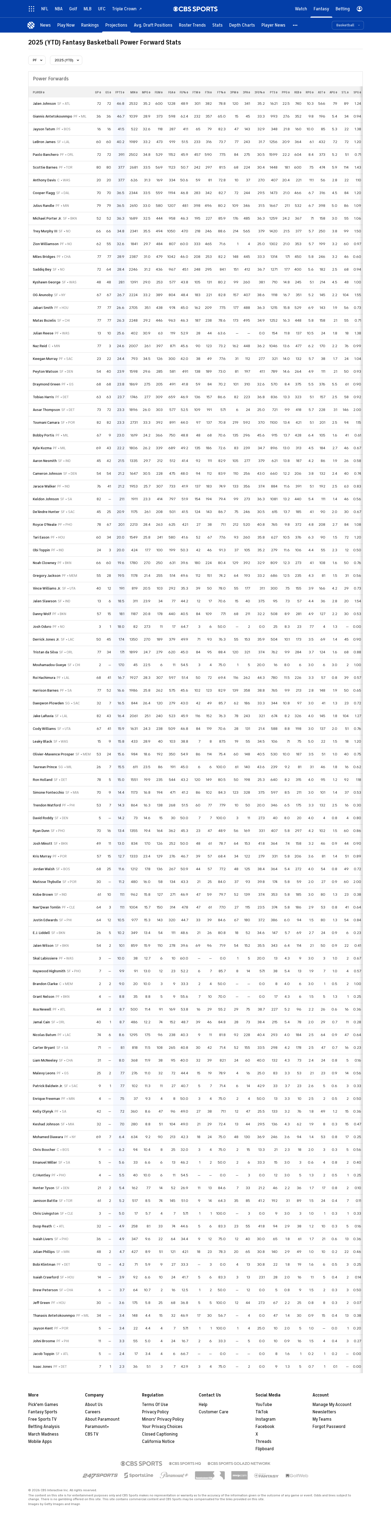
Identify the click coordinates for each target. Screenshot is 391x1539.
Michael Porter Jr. (47, 218)
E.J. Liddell (41, 932)
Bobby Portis (43, 435)
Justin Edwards (45, 920)
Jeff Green (41, 1302)
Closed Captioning (160, 1434)
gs (108, 92)
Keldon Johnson (46, 499)
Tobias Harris (43, 397)
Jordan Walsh (44, 869)
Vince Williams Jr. (47, 588)
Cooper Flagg (44, 193)
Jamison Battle (45, 1200)
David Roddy (43, 818)
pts (274, 92)
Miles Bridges (44, 256)
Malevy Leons (44, 1073)
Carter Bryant (44, 1047)
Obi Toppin (41, 550)
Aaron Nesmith (45, 460)
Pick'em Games (43, 1404)
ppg (286, 92)
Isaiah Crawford (46, 1277)
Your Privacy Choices (162, 1426)
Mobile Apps (40, 1441)
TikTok (262, 1412)
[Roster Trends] (192, 25)
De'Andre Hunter (46, 511)
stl (345, 92)
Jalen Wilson (43, 945)
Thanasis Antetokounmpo (54, 1315)
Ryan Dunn (41, 830)
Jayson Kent (43, 1328)
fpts (119, 92)
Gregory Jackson (47, 575)
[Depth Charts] (242, 25)
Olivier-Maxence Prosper (53, 754)
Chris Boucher (44, 1149)
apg (333, 92)
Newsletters (324, 1412)
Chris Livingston (46, 1213)
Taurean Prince (45, 767)
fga (171, 92)
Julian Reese (43, 333)
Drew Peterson (45, 1290)
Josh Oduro (42, 626)
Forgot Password (329, 1426)
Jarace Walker (44, 486)
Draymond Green (46, 384)
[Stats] (217, 25)
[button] (295, 25)
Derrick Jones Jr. (46, 639)
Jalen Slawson (44, 601)
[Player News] (273, 25)
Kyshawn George (47, 282)
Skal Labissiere (45, 958)
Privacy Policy (155, 1412)
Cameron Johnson (47, 473)
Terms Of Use (155, 1404)
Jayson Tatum (44, 129)
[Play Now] (66, 25)
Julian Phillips (44, 1251)
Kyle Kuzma (42, 448)
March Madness (43, 1434)
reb (297, 92)
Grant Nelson (43, 996)
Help (203, 1404)
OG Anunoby (43, 295)
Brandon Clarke (45, 983)
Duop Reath (42, 1226)
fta (208, 92)
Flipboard (265, 1449)
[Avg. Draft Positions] (153, 25)
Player (39, 92)
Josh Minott (42, 843)
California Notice (158, 1441)
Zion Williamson (46, 244)
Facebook (265, 1426)
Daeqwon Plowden (48, 703)
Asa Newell (42, 1009)
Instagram (266, 1419)
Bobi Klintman (44, 1264)
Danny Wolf (42, 614)
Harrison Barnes (46, 690)
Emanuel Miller (45, 1162)
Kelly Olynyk (43, 1111)
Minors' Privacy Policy (163, 1419)
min (134, 92)
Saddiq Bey (42, 269)
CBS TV (92, 1434)
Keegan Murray (45, 358)
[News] (45, 25)
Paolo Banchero (46, 154)
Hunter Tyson (43, 1188)
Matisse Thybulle (47, 881)
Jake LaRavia (43, 716)
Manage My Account (332, 1404)
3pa (246, 92)
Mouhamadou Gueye (49, 665)
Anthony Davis (44, 180)
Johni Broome (44, 1341)
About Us (94, 1404)
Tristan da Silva (45, 652)
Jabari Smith (43, 307)
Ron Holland (42, 779)
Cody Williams (44, 728)
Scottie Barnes (45, 167)
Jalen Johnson (44, 103)
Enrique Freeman (46, 1098)
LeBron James (44, 142)
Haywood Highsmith (49, 971)
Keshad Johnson (46, 1124)
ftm (196, 92)
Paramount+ (97, 1426)
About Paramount (102, 1419)
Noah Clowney (44, 562)
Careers (92, 1412)
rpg (310, 92)
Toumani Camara (46, 422)
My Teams (322, 1419)
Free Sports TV (42, 1419)
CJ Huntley (41, 1175)
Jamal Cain (41, 1022)
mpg (146, 92)
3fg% (259, 92)
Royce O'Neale (45, 524)
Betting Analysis (44, 1426)
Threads (264, 1441)
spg (357, 92)
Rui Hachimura (44, 677)
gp (98, 92)
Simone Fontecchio (48, 792)
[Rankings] (90, 25)
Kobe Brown (43, 894)
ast (321, 92)
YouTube (264, 1404)
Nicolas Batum (44, 1035)
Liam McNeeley (45, 1060)
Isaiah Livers (43, 1239)
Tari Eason (41, 537)
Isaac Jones (42, 1366)
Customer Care (213, 1412)
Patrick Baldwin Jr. (48, 1086)
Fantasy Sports (42, 1412)
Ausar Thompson (46, 409)
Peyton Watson (45, 371)
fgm (159, 92)
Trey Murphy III (45, 231)
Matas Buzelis (44, 320)
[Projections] (116, 25)
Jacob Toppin (43, 1353)
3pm (234, 92)
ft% (221, 92)
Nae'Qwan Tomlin (47, 907)
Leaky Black (42, 741)
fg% (184, 92)
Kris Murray (42, 856)
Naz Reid (40, 346)
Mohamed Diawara (48, 1137)
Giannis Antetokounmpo (52, 116)
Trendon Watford (47, 805)
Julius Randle (43, 205)
